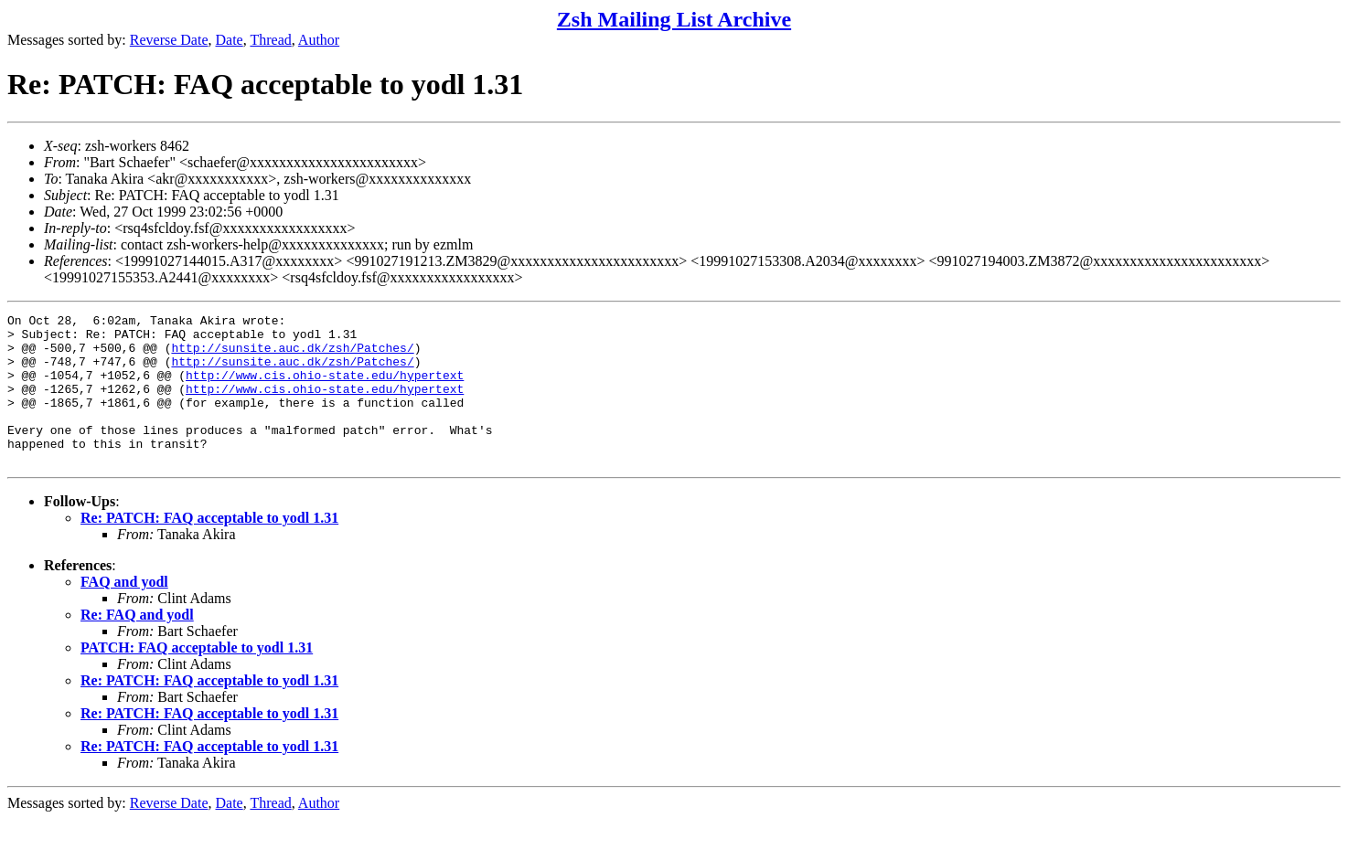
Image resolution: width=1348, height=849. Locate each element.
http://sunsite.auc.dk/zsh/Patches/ (292, 355)
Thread (270, 40)
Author (318, 40)
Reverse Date (169, 40)
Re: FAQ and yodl (137, 645)
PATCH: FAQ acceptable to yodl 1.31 (196, 677)
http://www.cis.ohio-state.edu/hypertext (325, 388)
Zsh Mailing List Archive (674, 19)
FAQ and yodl (124, 612)
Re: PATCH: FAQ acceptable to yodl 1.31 (209, 548)
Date (229, 40)
